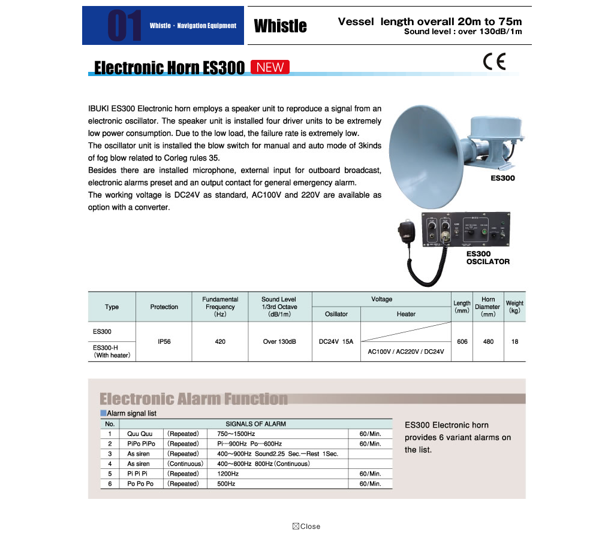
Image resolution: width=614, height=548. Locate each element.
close (307, 526)
